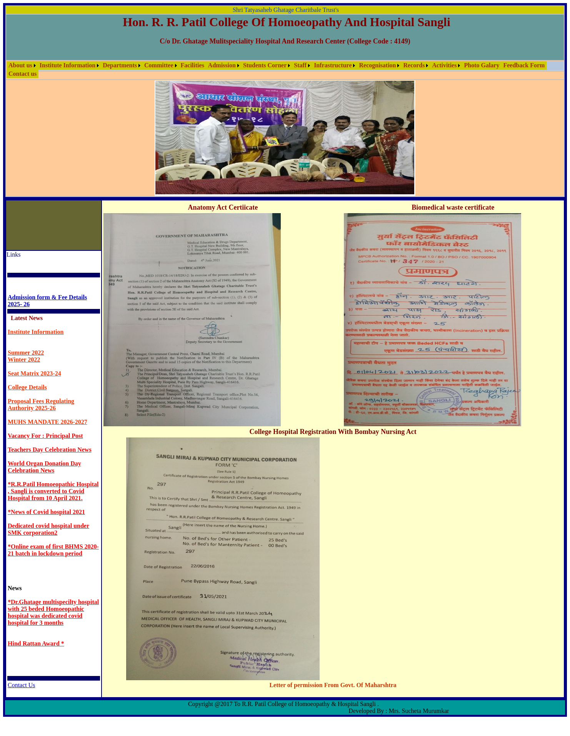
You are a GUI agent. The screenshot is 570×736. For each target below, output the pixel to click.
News (15, 588)
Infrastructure (333, 65)
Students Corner (265, 65)
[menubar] (285, 69)
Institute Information (67, 65)
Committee (158, 65)
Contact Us (21, 685)
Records (414, 65)
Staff (300, 65)
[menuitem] (22, 65)
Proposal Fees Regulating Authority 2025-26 (41, 404)
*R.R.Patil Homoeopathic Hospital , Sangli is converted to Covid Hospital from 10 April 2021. (53, 491)
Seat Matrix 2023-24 (34, 373)
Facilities (192, 65)
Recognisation (377, 65)
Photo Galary (481, 65)
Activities (444, 65)
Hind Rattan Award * (36, 643)
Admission (222, 65)
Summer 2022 (26, 352)
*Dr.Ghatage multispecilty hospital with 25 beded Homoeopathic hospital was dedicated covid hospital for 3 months (53, 612)
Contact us (22, 73)
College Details (27, 387)
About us (20, 65)
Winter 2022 (24, 359)
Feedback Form (524, 65)
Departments (120, 65)
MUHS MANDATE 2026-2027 (47, 422)
